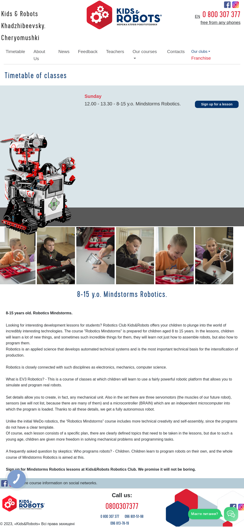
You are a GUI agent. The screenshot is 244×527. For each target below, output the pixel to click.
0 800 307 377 (221, 14)
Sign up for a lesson (216, 104)
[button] (18, 255)
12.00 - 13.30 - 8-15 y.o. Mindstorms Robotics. (133, 103)
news (64, 51)
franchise (201, 58)
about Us (39, 55)
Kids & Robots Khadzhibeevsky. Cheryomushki (23, 26)
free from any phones (220, 22)
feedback (87, 51)
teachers (115, 51)
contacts (176, 51)
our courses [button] (145, 51)
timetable (15, 51)
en (197, 17)
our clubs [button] (199, 52)
